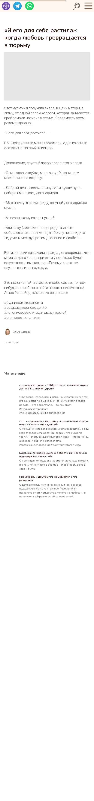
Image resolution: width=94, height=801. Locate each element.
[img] (5, 6)
